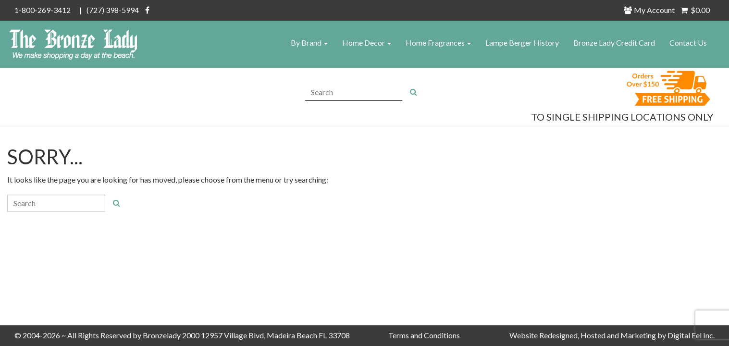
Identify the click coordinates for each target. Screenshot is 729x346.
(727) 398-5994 (112, 9)
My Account (652, 9)
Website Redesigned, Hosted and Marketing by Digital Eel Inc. (612, 335)
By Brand (309, 42)
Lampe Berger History (522, 42)
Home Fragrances (438, 42)
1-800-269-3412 (42, 9)
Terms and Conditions (424, 335)
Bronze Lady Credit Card (614, 42)
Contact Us (688, 42)
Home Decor (366, 42)
